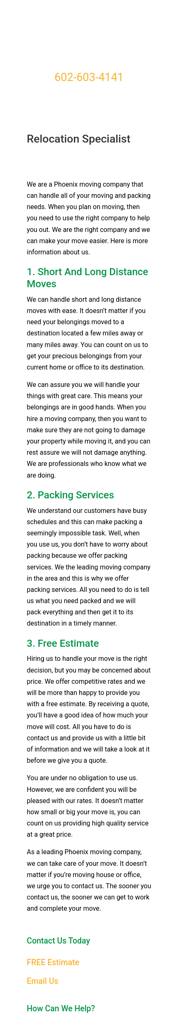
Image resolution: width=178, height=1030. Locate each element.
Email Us (43, 981)
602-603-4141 (89, 77)
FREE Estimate (53, 962)
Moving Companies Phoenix (89, 33)
